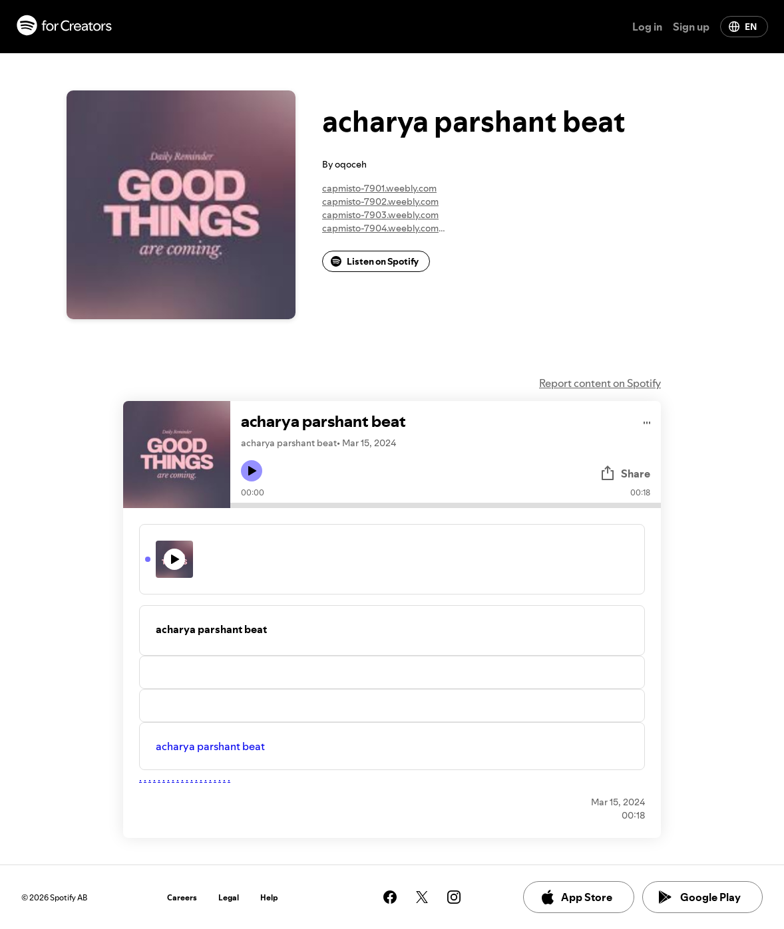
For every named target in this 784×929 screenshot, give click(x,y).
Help (269, 897)
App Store (576, 897)
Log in (647, 26)
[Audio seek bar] (445, 505)
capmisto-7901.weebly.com (379, 188)
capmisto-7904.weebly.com (380, 228)
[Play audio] (647, 420)
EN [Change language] (743, 26)
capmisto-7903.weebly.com (380, 214)
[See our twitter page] (422, 897)
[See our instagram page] (454, 897)
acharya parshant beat (210, 746)
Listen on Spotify (375, 261)
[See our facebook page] (390, 897)
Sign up (691, 26)
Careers (182, 897)
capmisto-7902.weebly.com (380, 201)
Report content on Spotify (600, 383)
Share (625, 473)
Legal (228, 897)
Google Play (700, 897)
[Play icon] (251, 470)
